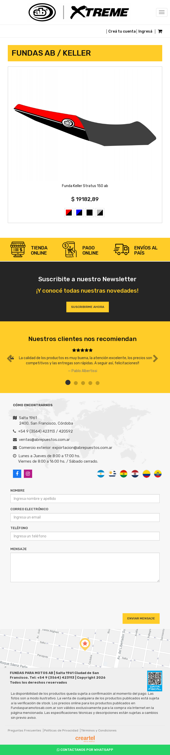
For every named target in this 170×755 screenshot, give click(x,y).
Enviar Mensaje (141, 618)
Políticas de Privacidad (61, 730)
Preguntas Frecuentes (24, 730)
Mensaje (18, 549)
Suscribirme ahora (87, 307)
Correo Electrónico (29, 509)
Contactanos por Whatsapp (85, 750)
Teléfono (19, 528)
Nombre (17, 490)
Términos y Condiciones (99, 730)
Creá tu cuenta (122, 31)
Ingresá (145, 31)
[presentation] (41, 596)
